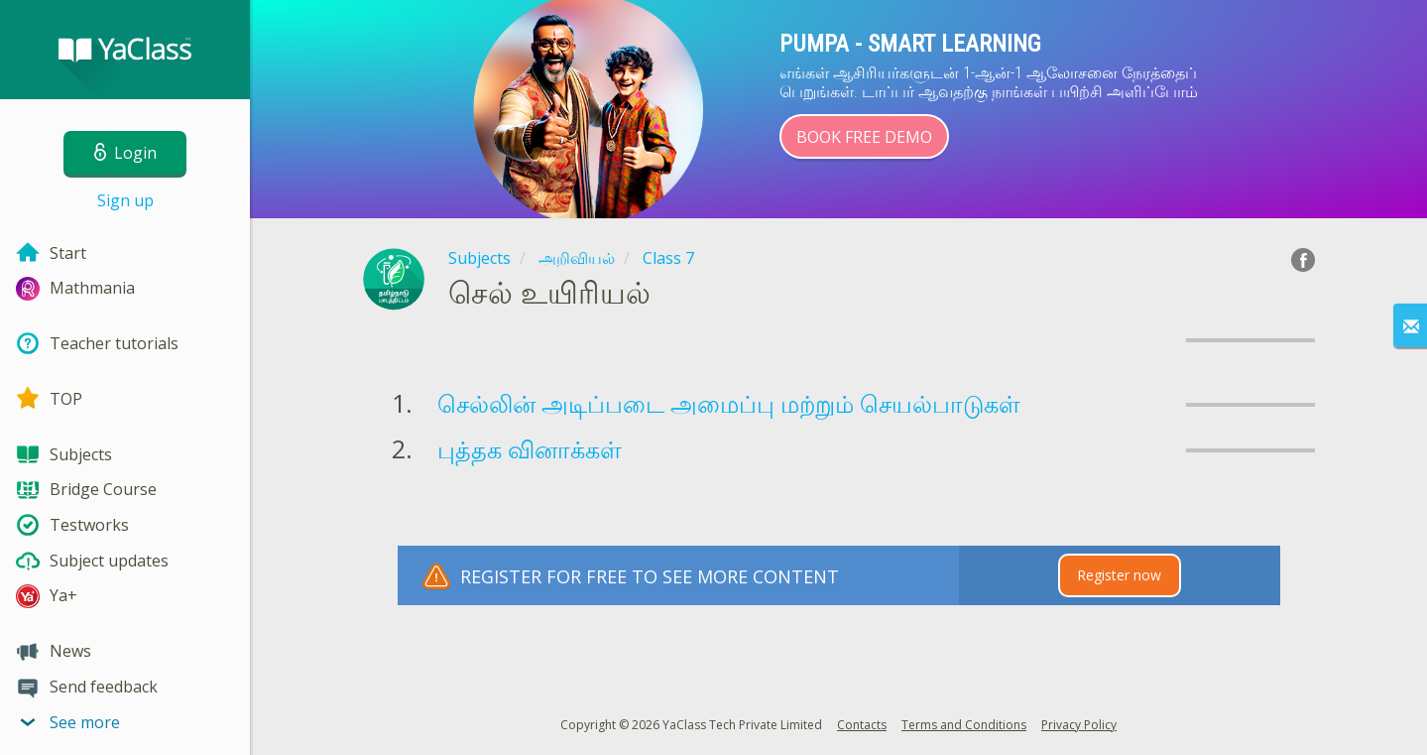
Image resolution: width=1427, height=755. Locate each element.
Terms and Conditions (963, 724)
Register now (1119, 575)
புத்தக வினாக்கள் (529, 449)
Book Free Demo (864, 137)
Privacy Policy (1079, 724)
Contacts (862, 724)
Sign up (125, 200)
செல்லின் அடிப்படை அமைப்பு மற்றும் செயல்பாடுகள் (728, 403)
